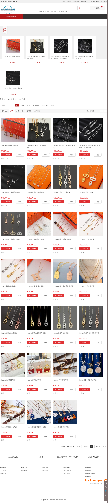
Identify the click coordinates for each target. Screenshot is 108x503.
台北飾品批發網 (54, 500)
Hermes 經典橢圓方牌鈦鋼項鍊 (63, 286)
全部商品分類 (11, 16)
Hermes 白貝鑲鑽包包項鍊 (35, 239)
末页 (104, 446)
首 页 (79, 446)
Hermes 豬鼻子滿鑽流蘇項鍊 (10, 192)
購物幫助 (88, 467)
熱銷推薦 (53, 21)
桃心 (40, 11)
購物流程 (88, 470)
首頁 (8, 21)
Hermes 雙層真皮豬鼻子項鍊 (36, 427)
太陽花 (56, 11)
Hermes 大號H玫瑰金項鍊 (35, 286)
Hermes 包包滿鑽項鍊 (8, 380)
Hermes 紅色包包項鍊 (34, 380)
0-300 (22, 105)
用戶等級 (88, 476)
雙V (66, 11)
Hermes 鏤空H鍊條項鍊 (86, 239)
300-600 (28, 105)
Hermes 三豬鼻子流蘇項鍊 (61, 192)
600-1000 (36, 105)
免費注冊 (76, 1)
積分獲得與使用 (90, 473)
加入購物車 (6, 155)
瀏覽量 (29, 111)
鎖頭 (62, 11)
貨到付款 (24, 470)
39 (32, 158)
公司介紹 (3, 470)
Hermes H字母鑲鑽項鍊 (60, 380)
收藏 (19, 155)
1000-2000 (44, 105)
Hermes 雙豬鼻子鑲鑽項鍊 (35, 192)
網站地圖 (63, 500)
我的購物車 (98, 8)
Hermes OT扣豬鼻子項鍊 (9, 333)
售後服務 (67, 467)
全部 (16, 105)
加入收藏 (104, 1)
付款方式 (24, 467)
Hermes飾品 (10, 99)
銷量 (17, 111)
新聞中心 (68, 21)
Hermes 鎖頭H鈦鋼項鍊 (8, 286)
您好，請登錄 (66, 1)
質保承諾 (67, 473)
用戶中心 (84, 1)
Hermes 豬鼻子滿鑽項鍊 (61, 333)
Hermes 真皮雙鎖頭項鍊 (61, 427)
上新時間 (37, 111)
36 (84, 158)
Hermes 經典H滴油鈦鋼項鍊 (62, 239)
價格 (22, 111)
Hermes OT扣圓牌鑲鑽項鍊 (88, 380)
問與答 (83, 21)
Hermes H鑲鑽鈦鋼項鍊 (86, 286)
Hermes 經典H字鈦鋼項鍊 (11, 56)
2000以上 (53, 105)
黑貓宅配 (45, 470)
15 (58, 158)
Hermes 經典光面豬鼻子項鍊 (36, 333)
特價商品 (22, 21)
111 (7, 158)
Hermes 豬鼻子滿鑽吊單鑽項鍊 (89, 333)
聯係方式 (3, 473)
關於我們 (3, 467)
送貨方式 (45, 467)
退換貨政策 (67, 470)
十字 (51, 11)
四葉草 (47, 11)
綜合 (11, 111)
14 (6, 205)
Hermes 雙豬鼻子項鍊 (86, 192)
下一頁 (97, 446)
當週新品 (37, 21)
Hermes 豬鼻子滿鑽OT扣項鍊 (10, 239)
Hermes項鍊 (21, 99)
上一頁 (86, 446)
